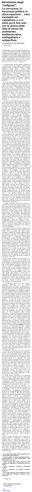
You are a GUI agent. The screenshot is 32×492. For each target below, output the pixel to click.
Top (4, 489)
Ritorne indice (6, 490)
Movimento (9, 2)
